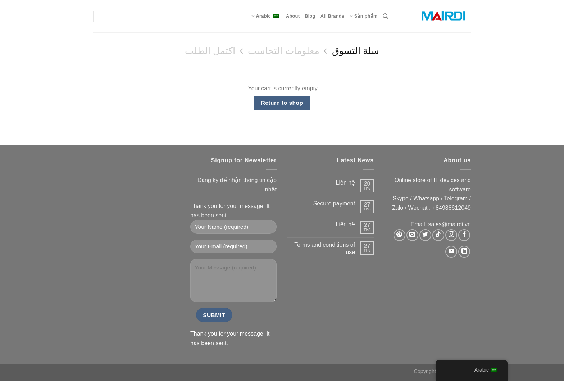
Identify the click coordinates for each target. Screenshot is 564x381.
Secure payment (334, 203)
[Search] (385, 16)
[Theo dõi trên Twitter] (425, 235)
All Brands (332, 16)
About (293, 16)
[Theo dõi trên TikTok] (438, 235)
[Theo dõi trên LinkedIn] (464, 252)
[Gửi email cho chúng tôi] (412, 235)
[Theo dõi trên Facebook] (464, 235)
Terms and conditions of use (324, 248)
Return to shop (282, 103)
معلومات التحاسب (283, 51)
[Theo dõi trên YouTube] (451, 252)
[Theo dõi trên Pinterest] (399, 235)
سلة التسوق (355, 51)
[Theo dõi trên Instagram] (451, 235)
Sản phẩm (363, 16)
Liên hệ (345, 183)
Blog (310, 16)
